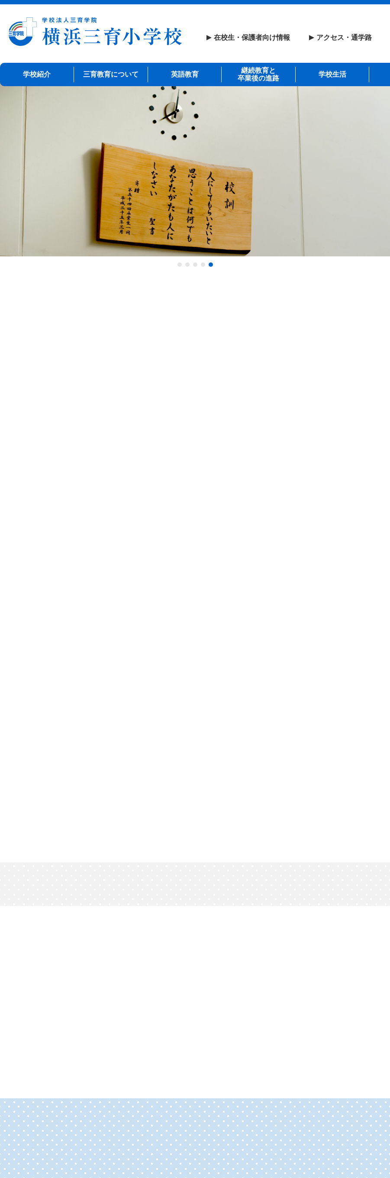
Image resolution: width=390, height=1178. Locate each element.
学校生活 (332, 74)
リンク (68, 1134)
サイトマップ (123, 1134)
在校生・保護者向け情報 (252, 37)
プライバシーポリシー (206, 1134)
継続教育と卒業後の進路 (258, 73)
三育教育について (111, 74)
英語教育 (185, 74)
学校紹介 (37, 74)
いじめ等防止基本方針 (302, 1134)
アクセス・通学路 (344, 37)
